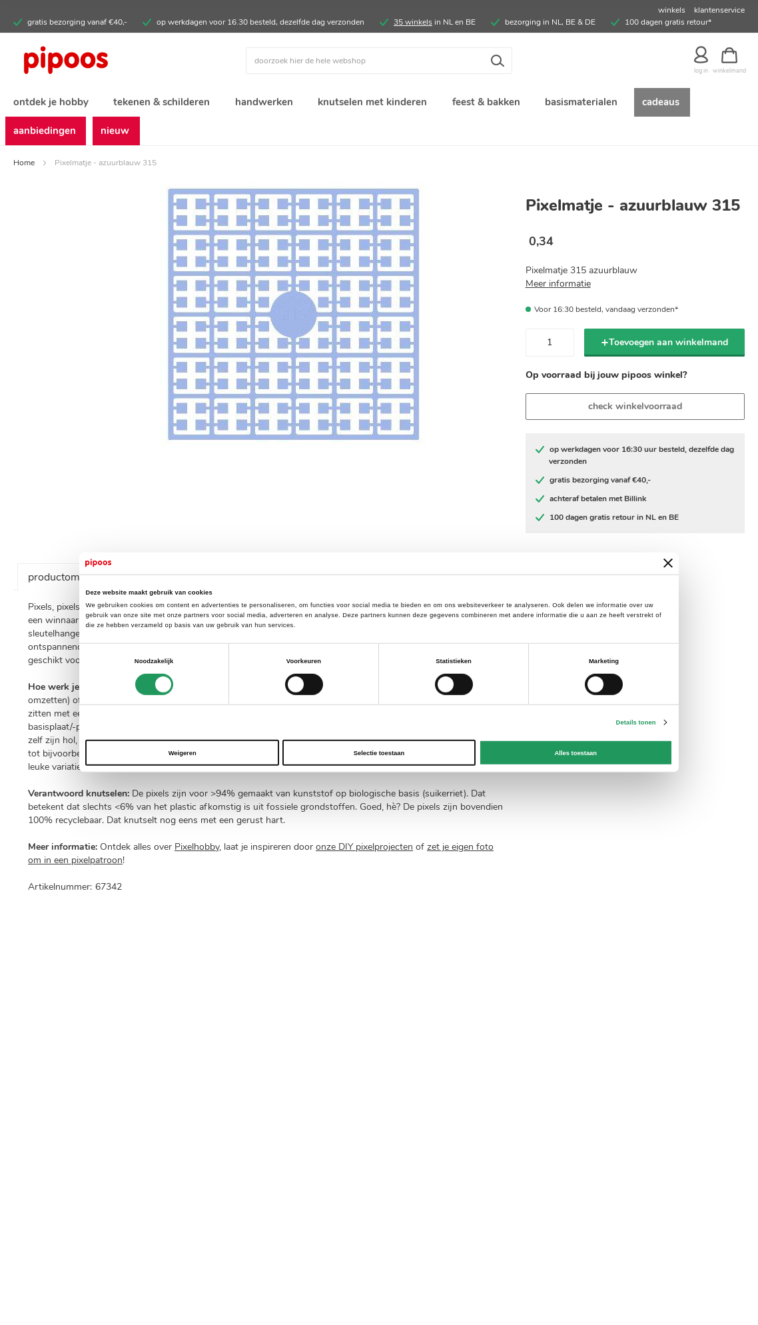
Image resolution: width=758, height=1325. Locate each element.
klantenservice (719, 10)
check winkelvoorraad (635, 412)
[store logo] (104, 60)
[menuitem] (50, 103)
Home (24, 168)
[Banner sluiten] (668, 563)
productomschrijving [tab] (76, 583)
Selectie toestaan (379, 752)
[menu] (379, 119)
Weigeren (182, 752)
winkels (671, 10)
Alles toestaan (576, 752)
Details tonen (636, 722)
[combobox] (379, 60)
